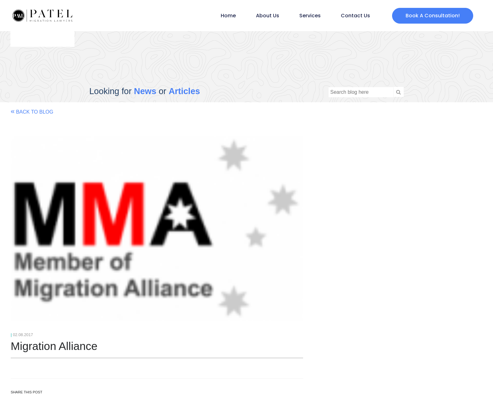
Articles (184, 91)
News (145, 91)
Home (228, 15)
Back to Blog (32, 111)
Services (310, 15)
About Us (267, 15)
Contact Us (355, 15)
